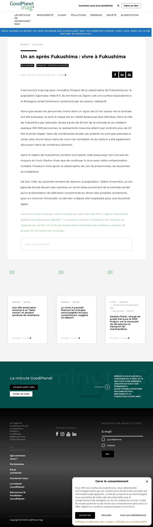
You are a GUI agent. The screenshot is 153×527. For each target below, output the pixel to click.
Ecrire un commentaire (37, 244)
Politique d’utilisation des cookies (94, 521)
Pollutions (78, 15)
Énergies (96, 15)
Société (111, 15)
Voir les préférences (133, 515)
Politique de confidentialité (131, 521)
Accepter (85, 515)
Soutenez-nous (19, 478)
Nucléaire (27, 65)
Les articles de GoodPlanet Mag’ (22, 19)
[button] (147, 481)
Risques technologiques (52, 65)
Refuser (106, 515)
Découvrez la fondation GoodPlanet (18, 495)
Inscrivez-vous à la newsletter (96, 5)
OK (107, 454)
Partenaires (17, 464)
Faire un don (131, 5)
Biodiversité (45, 15)
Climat (62, 15)
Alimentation (130, 15)
